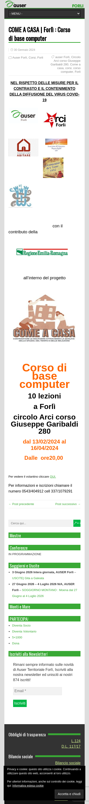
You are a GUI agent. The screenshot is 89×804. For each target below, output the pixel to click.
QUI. (53, 476)
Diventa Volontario (24, 631)
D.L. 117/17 (70, 746)
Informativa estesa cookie (28, 785)
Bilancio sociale (67, 763)
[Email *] (37, 691)
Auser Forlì (19, 57)
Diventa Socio (21, 625)
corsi (68, 68)
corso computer (70, 69)
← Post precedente (21, 504)
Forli (40, 57)
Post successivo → (67, 504)
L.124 (75, 741)
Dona (15, 643)
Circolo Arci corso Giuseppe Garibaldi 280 (65, 60)
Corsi (32, 57)
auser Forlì (62, 57)
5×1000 (17, 637)
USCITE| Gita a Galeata (28, 578)
